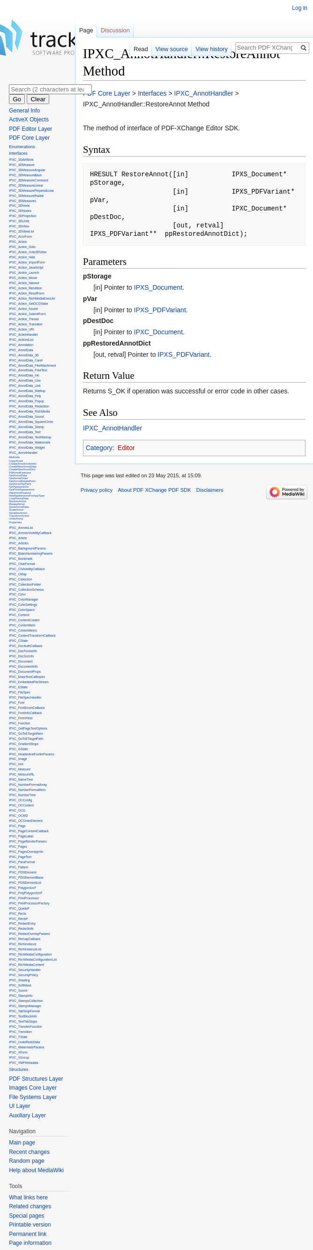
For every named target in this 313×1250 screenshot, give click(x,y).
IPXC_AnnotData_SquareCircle (31, 421)
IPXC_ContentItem (22, 625)
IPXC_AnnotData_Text (25, 432)
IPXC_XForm (18, 1052)
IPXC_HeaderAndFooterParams (31, 754)
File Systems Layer (33, 1097)
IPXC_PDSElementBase (26, 877)
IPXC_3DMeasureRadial (26, 195)
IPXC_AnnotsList (21, 527)
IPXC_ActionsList (21, 339)
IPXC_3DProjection (22, 216)
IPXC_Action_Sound (23, 308)
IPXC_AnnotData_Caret (26, 360)
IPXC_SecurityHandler (25, 969)
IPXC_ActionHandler (23, 334)
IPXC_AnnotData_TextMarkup (30, 437)
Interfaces (152, 93)
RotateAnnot (16, 504)
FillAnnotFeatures (20, 472)
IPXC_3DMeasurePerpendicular (31, 190)
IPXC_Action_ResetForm (26, 293)
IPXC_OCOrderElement (26, 820)
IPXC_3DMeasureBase (25, 175)
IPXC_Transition (20, 1031)
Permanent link (27, 1234)
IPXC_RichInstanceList (25, 949)
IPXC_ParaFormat (22, 862)
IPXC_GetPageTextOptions (28, 728)
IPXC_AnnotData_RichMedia (29, 411)
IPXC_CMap (18, 574)
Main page (22, 1142)
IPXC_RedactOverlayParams (29, 933)
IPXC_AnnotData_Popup (26, 401)
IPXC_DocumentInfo (23, 666)
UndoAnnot (16, 518)
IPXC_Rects (17, 913)
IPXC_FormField (20, 718)
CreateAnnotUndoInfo (22, 463)
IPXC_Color (17, 594)
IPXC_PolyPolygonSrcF (25, 893)
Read (141, 49)
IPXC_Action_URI (21, 329)
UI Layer (19, 1106)
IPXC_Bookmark (20, 558)
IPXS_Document (158, 287)
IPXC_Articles (19, 543)
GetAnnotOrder (18, 478)
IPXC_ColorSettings (23, 604)
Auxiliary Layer (27, 1115)
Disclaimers (210, 490)
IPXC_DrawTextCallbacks (27, 676)
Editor (126, 448)
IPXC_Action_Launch (24, 272)
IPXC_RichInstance (23, 944)
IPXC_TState (18, 1037)
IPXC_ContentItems (23, 630)
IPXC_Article (18, 538)
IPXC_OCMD (18, 815)
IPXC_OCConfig (20, 800)
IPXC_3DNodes (20, 210)
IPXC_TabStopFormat (24, 1011)
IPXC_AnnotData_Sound (26, 416)
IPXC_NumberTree (22, 795)
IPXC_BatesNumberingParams (30, 553)
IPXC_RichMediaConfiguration (30, 954)
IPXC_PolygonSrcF (22, 887)
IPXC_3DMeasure (21, 164)
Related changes (30, 1206)
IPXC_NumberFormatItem (27, 789)
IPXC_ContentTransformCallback (32, 635)
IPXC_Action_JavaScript (26, 267)
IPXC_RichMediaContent (26, 964)
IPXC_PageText (20, 856)
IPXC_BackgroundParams (27, 548)
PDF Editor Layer (30, 129)
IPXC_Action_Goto (22, 246)
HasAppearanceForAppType (27, 495)
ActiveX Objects (29, 119)
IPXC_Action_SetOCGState (28, 303)
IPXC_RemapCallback (24, 939)
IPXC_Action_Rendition (25, 288)
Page (86, 30)
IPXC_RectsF (18, 918)
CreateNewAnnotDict (22, 469)
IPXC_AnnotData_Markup (27, 390)
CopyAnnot (16, 460)
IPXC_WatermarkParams (27, 1047)
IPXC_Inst (16, 764)
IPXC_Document (158, 332)
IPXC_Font (16, 702)
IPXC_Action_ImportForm (27, 262)
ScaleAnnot (16, 509)
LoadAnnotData (19, 498)
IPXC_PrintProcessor (24, 898)
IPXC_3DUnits (19, 221)
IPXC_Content (19, 615)
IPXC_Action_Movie (23, 277)
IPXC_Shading (19, 980)
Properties (15, 522)
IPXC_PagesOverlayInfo (26, 851)
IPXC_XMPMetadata (23, 1062)
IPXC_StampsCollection (26, 1000)
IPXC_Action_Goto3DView (27, 252)
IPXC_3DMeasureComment (28, 180)
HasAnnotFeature (20, 492)
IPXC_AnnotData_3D (24, 355)
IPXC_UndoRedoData (24, 1042)
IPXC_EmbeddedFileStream (29, 682)
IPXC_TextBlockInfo (23, 1016)
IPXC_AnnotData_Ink (24, 375)
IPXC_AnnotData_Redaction (29, 406)
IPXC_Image (18, 759)
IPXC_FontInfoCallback (25, 713)
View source (172, 49)
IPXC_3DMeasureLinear (26, 185)
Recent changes (29, 1152)
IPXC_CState (18, 640)
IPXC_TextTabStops (23, 1021)
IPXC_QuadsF (19, 908)
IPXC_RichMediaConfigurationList (33, 959)
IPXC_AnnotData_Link (25, 385)
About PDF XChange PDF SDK (154, 490)
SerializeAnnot (18, 513)
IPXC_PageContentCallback (29, 831)
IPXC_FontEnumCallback (27, 707)
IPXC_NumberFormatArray (28, 784)
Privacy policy (96, 490)
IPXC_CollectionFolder (25, 584)
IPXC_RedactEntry (22, 923)
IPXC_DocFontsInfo (23, 651)
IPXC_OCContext (21, 805)
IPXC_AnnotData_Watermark (29, 442)
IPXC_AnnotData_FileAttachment (32, 365)
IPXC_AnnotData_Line (25, 380)
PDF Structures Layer (36, 1079)
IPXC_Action (18, 241)
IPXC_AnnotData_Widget (27, 447)
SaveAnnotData (19, 506)
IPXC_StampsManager (25, 1006)
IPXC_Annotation (21, 344)
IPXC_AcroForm (20, 236)
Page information (30, 1243)
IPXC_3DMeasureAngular (27, 170)
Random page (26, 1161)
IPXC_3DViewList (21, 231)
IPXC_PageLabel (21, 836)
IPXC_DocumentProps (25, 671)
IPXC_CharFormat (22, 563)
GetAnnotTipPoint (20, 483)
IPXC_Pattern (18, 867)
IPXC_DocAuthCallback (25, 646)
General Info (24, 110)
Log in (299, 8)
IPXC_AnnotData (21, 350)
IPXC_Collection (20, 579)
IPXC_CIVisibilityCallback (27, 569)
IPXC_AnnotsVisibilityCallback (30, 533)
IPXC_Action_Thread (23, 319)
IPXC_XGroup (19, 1057)
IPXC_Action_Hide (22, 257)
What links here (28, 1197)
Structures (18, 1069)
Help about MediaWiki (36, 1170)
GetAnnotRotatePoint (22, 481)
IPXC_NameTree (21, 779)
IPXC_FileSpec (19, 692)
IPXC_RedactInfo (21, 928)
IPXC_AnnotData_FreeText (28, 370)
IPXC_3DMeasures (22, 201)
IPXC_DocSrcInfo (21, 656)
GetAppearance (19, 486)
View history (211, 49)
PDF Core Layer (106, 93)
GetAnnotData (18, 475)
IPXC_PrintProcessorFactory (29, 903)
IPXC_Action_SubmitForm (27, 314)
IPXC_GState (18, 749)
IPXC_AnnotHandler (203, 93)
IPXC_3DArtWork (21, 159)
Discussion (115, 30)
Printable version (30, 1224)
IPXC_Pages (18, 846)
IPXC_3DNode (19, 205)
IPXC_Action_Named (24, 283)
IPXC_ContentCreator (24, 620)
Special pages (26, 1215)
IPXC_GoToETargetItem (26, 733)
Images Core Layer (33, 1087)
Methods (14, 457)
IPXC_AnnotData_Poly (25, 396)
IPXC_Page (17, 826)
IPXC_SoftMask (20, 985)
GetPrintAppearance (21, 489)
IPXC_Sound (18, 990)
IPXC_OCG (17, 810)
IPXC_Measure (19, 769)
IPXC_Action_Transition (25, 324)
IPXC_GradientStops (23, 743)
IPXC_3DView (19, 226)
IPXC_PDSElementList (25, 882)
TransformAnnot (19, 515)
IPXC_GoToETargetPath (26, 738)
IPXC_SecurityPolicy (23, 975)
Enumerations (22, 146)
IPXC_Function (19, 723)
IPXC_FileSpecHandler (25, 697)
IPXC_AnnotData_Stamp (26, 427)
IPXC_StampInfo (20, 995)
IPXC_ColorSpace (22, 609)
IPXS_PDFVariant (160, 310)
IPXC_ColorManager (23, 599)
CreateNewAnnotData (22, 466)
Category (99, 448)
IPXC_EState (18, 687)
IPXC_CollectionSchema (26, 589)
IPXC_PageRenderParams (28, 841)
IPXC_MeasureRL (21, 774)
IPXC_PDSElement (22, 872)
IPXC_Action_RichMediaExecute (32, 298)
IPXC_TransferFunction (25, 1026)
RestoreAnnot (17, 501)
